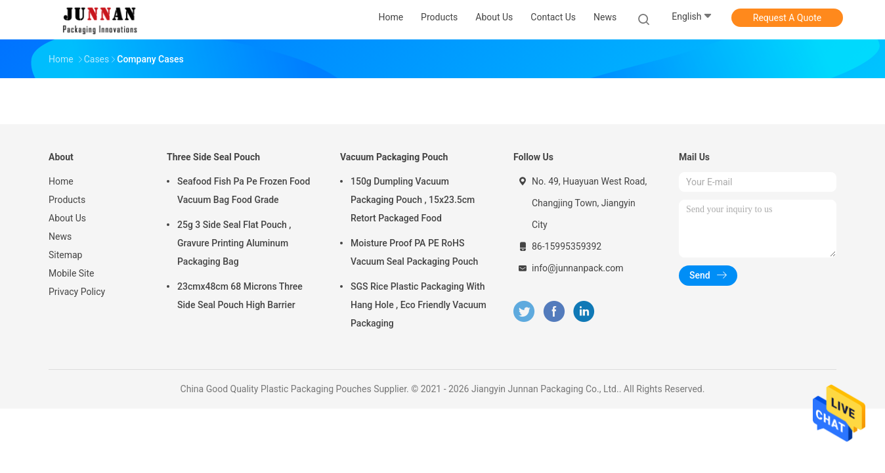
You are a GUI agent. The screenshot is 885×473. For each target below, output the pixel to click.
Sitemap (65, 255)
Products (67, 199)
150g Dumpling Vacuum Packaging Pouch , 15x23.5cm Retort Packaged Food (413, 199)
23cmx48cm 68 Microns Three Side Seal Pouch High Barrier (240, 295)
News (60, 236)
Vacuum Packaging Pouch (394, 157)
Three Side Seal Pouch (213, 157)
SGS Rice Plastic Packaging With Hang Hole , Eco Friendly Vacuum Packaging (418, 304)
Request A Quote (787, 17)
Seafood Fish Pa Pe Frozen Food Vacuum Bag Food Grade (243, 190)
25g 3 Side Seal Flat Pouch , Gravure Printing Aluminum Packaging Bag (234, 243)
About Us (67, 218)
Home (61, 181)
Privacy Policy (77, 291)
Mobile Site (72, 273)
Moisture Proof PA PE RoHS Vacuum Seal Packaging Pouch (414, 252)
